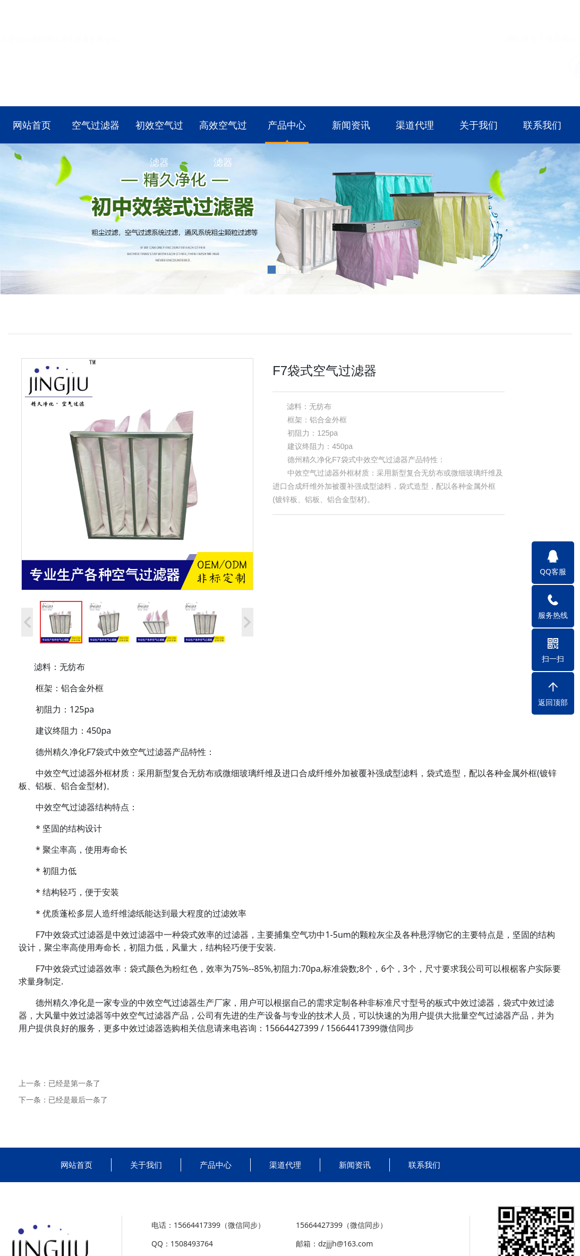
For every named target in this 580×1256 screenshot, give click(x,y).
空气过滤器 (96, 124)
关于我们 (478, 124)
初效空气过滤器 (159, 143)
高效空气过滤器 (223, 143)
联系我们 (561, 12)
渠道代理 (415, 124)
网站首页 (522, 12)
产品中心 (287, 124)
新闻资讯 (351, 124)
